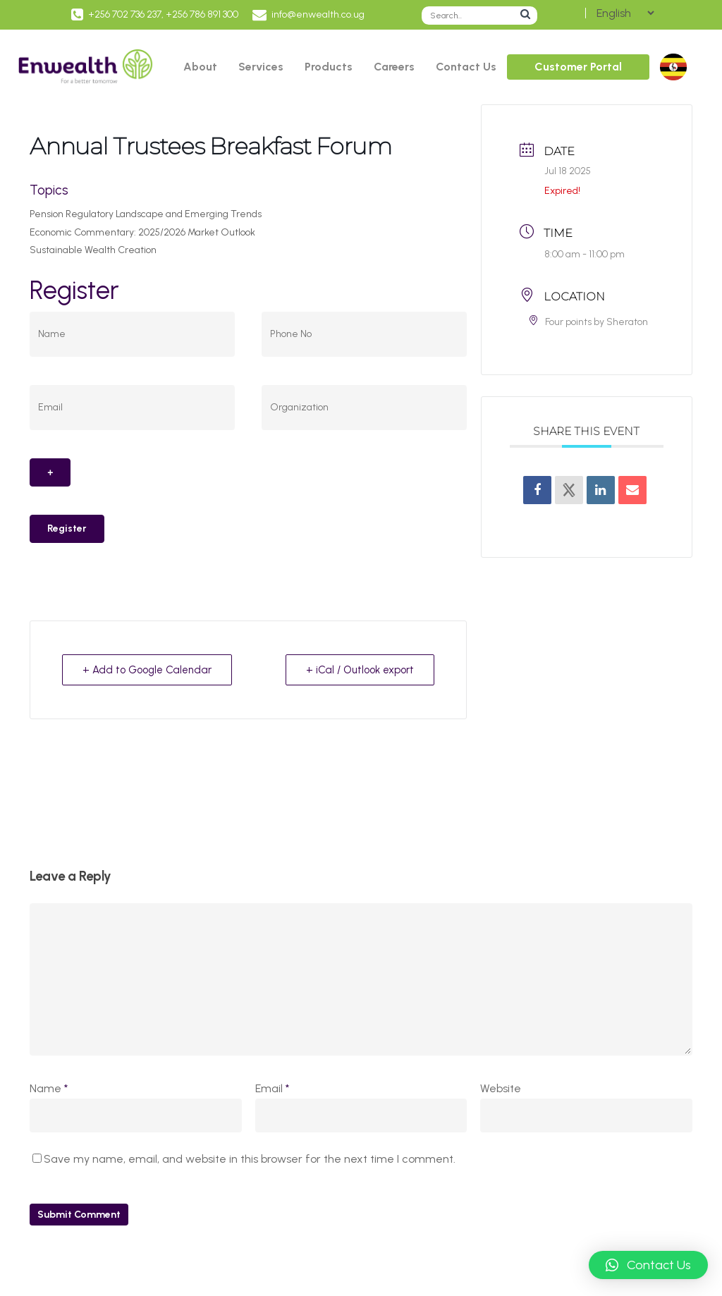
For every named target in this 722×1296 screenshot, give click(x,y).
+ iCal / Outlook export (360, 670)
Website (500, 1088)
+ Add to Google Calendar (147, 670)
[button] (648, 1265)
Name (49, 1088)
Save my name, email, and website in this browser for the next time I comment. (249, 1159)
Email (272, 1088)
